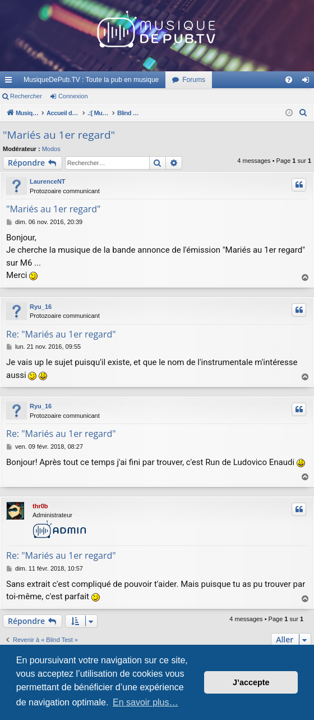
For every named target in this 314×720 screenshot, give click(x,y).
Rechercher (26, 96)
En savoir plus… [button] (145, 702)
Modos (51, 148)
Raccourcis (10, 82)
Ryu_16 (41, 306)
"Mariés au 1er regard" (59, 134)
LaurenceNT (48, 181)
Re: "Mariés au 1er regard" (61, 334)
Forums (193, 80)
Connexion (73, 96)
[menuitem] (288, 79)
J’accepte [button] (251, 682)
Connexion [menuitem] (308, 82)
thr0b (40, 506)
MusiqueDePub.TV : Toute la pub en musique (91, 80)
